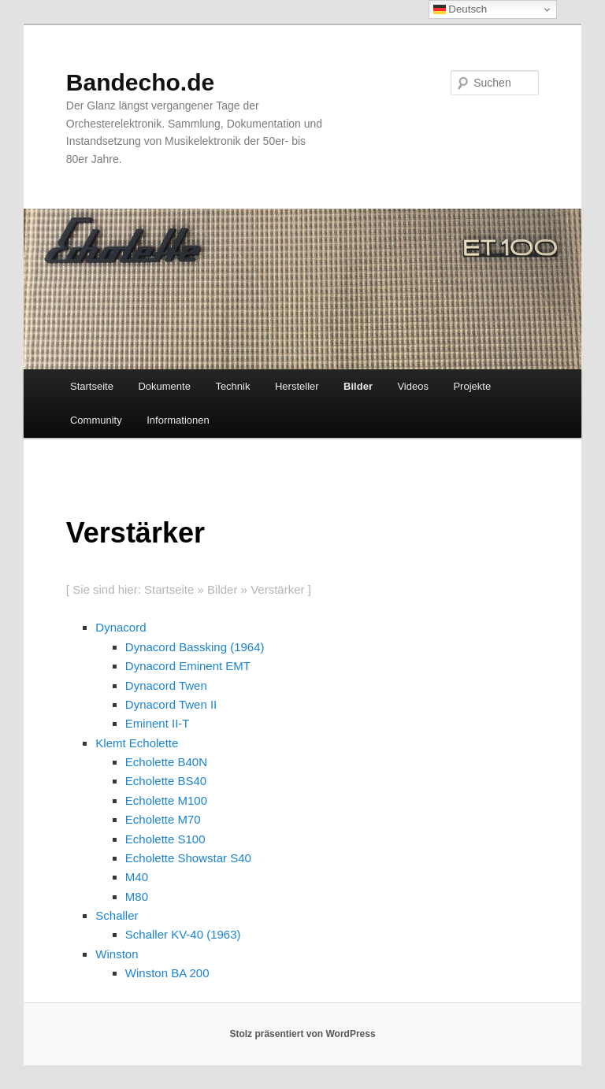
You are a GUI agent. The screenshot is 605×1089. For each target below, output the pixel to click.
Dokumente (164, 386)
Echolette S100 (165, 839)
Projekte (472, 386)
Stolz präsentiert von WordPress (302, 1033)
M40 (136, 876)
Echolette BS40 (165, 780)
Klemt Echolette (136, 743)
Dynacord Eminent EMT (188, 665)
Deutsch (460, 9)
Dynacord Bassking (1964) (195, 647)
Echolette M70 (163, 819)
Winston (116, 954)
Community (96, 420)
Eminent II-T (157, 723)
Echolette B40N (166, 762)
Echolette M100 (166, 800)
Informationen (178, 420)
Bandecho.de (140, 82)
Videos (413, 386)
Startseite (91, 386)
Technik (232, 386)
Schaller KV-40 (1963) (183, 934)
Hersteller (297, 386)
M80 (136, 896)
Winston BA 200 (167, 973)
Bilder (358, 386)
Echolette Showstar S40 (188, 858)
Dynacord (120, 627)
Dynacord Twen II (171, 704)
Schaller (116, 915)
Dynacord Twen (166, 685)
